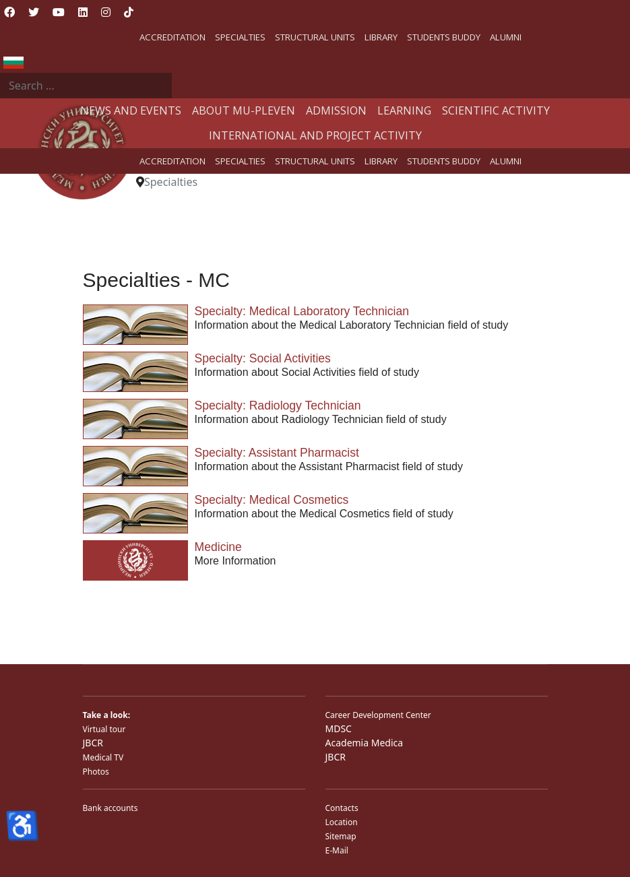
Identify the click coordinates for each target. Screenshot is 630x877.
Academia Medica (364, 742)
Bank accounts (110, 808)
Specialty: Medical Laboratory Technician (302, 311)
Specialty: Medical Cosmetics (272, 500)
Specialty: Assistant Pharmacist (277, 452)
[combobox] (86, 85)
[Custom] (128, 12)
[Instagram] (106, 12)
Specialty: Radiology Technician (278, 405)
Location (341, 822)
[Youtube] (59, 12)
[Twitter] (33, 12)
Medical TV (103, 757)
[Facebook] (9, 12)
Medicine (218, 547)
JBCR (93, 742)
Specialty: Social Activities (263, 358)
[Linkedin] (83, 12)
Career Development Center (378, 715)
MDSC (338, 728)
